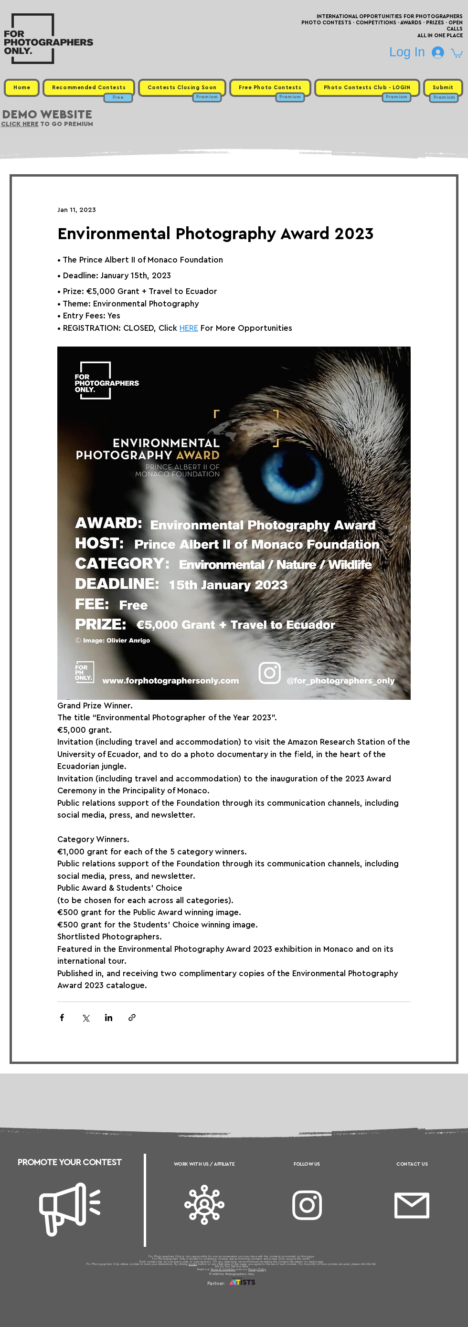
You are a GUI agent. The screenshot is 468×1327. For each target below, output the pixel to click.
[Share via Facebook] (61, 1017)
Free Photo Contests (218, 1295)
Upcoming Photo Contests (181, 1295)
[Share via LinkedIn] (108, 1017)
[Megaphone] (69, 1209)
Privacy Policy (257, 1269)
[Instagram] (307, 1205)
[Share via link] (132, 1017)
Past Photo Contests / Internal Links (265, 1295)
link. (374, 1264)
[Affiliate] (204, 1205)
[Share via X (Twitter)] (85, 1017)
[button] (457, 53)
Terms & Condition (223, 1269)
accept (193, 1264)
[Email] (411, 1205)
